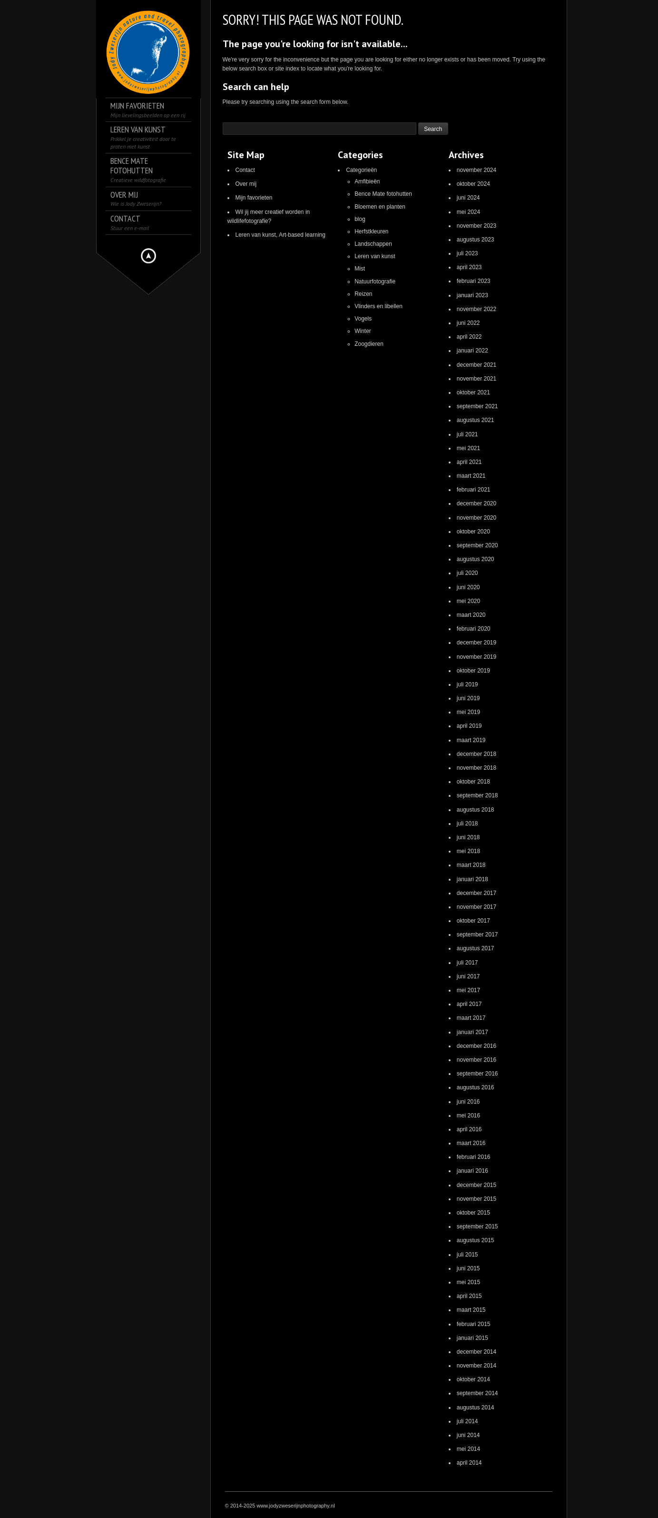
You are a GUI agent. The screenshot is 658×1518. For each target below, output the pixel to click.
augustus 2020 (475, 559)
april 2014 (469, 1462)
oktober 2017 (473, 920)
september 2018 (477, 795)
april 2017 (469, 1004)
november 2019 (476, 656)
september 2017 (477, 934)
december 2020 (476, 503)
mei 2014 (468, 1449)
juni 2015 (468, 1268)
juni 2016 (468, 1101)
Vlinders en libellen (378, 306)
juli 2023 (467, 253)
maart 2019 (471, 740)
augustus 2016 (475, 1087)
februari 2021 (474, 489)
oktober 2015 (473, 1212)
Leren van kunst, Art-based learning (280, 234)
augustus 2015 (475, 1240)
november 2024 (476, 170)
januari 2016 (472, 1170)
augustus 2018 (475, 809)
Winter (362, 331)
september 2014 (477, 1393)
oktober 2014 (473, 1379)
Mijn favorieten (254, 197)
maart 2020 (471, 615)
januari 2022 (472, 350)
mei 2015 (468, 1282)
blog (359, 219)
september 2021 (477, 406)
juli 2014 (467, 1421)
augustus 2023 (475, 239)
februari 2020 (474, 628)
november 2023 (476, 225)
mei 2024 (468, 212)
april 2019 (469, 726)
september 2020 (477, 545)
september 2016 (477, 1073)
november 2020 (476, 517)
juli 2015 (467, 1254)
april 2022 (469, 336)
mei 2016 (468, 1115)
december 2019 (476, 642)
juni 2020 (468, 587)
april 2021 (469, 462)
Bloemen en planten (379, 206)
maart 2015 (471, 1310)
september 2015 (477, 1226)
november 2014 (476, 1365)
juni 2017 (468, 976)
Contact (245, 170)
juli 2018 (467, 823)
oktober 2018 (473, 781)
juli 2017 (467, 962)
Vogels (363, 318)
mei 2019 (468, 712)
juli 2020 (467, 573)
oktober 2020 (473, 531)
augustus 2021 (475, 420)
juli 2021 (467, 434)
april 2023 (469, 267)
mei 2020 (468, 601)
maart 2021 (471, 475)
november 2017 (476, 907)
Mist (359, 268)
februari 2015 (474, 1324)
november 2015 (476, 1199)
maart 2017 (471, 1018)
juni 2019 (468, 698)
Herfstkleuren (371, 231)
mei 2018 (468, 851)
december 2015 (476, 1185)
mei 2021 (468, 448)
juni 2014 (468, 1435)
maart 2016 (471, 1143)
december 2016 (476, 1046)
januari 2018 (472, 879)
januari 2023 (472, 295)
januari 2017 (472, 1032)
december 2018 (476, 754)
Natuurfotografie (374, 281)
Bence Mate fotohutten (383, 194)
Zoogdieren (368, 344)
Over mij (246, 184)
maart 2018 (471, 865)
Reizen (363, 294)
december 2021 (476, 365)
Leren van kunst (374, 256)
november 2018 (476, 767)
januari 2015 (472, 1338)
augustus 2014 (475, 1407)
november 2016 (476, 1059)
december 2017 (476, 893)
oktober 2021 (473, 392)
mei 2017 (468, 990)
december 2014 (476, 1351)
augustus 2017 (475, 948)
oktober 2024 (473, 184)
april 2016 (469, 1129)
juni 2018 (468, 837)
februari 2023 (474, 281)
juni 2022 (468, 323)
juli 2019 (467, 684)
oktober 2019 (473, 670)
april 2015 (469, 1296)
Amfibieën (367, 181)
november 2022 (476, 309)
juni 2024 (468, 197)
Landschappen (373, 244)
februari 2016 (474, 1157)
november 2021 (476, 378)
